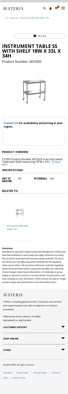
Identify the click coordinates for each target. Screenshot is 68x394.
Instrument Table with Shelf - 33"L (34, 18)
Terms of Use (18, 377)
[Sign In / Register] (50, 8)
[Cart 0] (56, 8)
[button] (46, 12)
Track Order (23, 372)
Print (42, 36)
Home (12, 18)
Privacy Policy (40, 372)
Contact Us (11, 123)
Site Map (7, 372)
